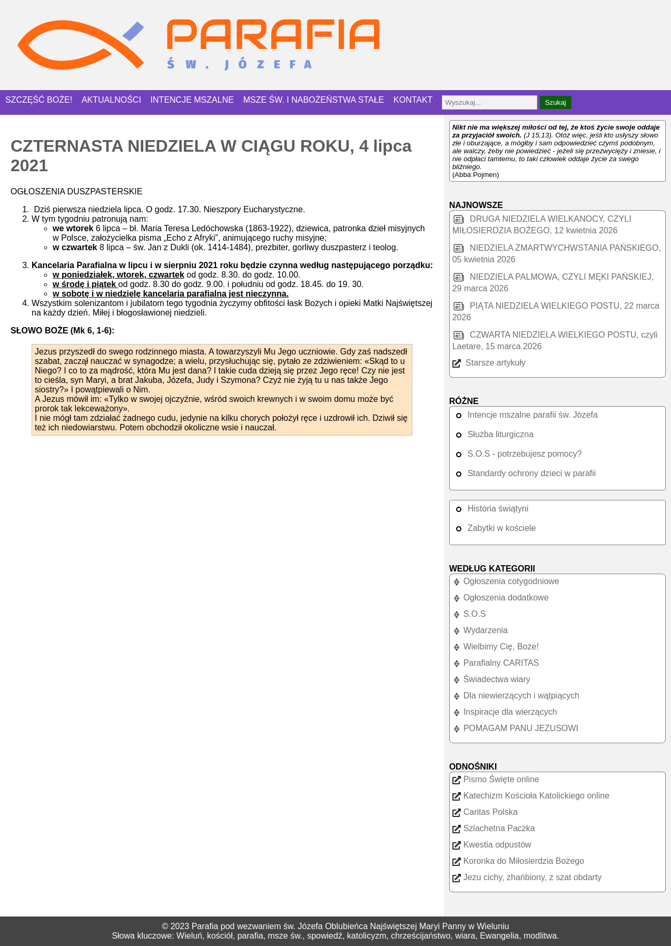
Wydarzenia (480, 630)
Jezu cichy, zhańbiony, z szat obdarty (527, 877)
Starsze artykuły (489, 362)
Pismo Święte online (495, 779)
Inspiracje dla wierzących (504, 711)
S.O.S (469, 613)
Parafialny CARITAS (495, 662)
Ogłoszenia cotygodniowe (505, 581)
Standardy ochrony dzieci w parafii (524, 473)
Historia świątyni (490, 508)
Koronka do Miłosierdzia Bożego (518, 860)
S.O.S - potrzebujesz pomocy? (517, 453)
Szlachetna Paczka (493, 828)
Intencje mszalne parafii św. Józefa (525, 414)
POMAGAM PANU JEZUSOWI (515, 728)
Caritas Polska (485, 811)
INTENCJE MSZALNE (192, 99)
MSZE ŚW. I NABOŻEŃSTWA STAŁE (313, 99)
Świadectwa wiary (491, 679)
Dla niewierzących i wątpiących (516, 695)
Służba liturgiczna (493, 434)
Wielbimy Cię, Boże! (495, 646)
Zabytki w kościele (494, 528)
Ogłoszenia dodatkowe (500, 597)
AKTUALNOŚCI (111, 99)
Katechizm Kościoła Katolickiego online (530, 795)
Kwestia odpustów (491, 844)
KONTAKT (412, 99)
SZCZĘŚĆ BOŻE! (38, 99)
